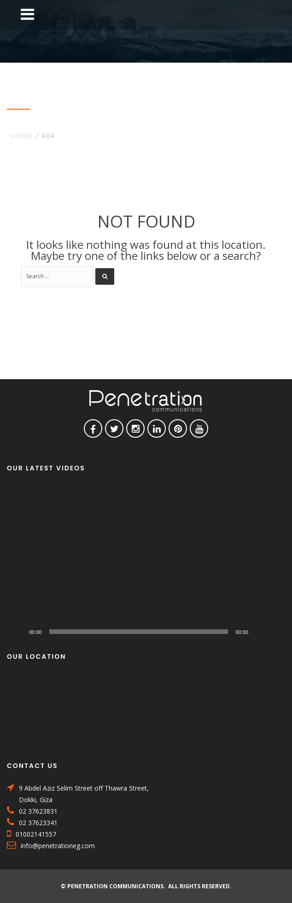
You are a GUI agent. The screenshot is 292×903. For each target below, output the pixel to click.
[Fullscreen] (273, 631)
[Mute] (258, 631)
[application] (146, 563)
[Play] (18, 631)
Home (22, 136)
